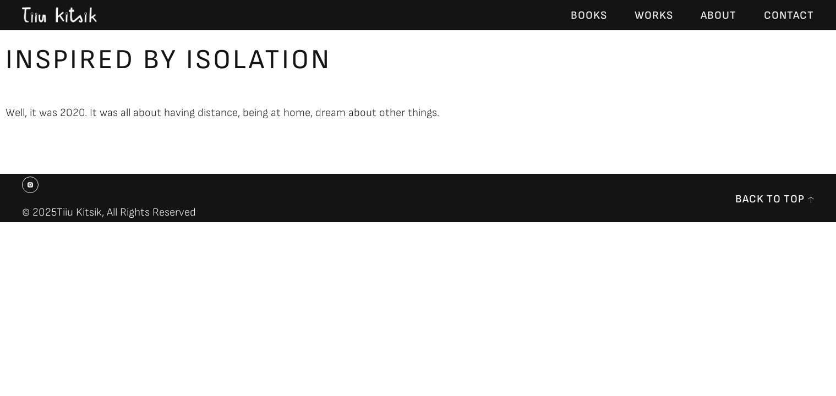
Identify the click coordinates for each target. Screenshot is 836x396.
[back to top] (810, 199)
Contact (789, 15)
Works (654, 15)
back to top (770, 199)
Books (589, 15)
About (718, 15)
